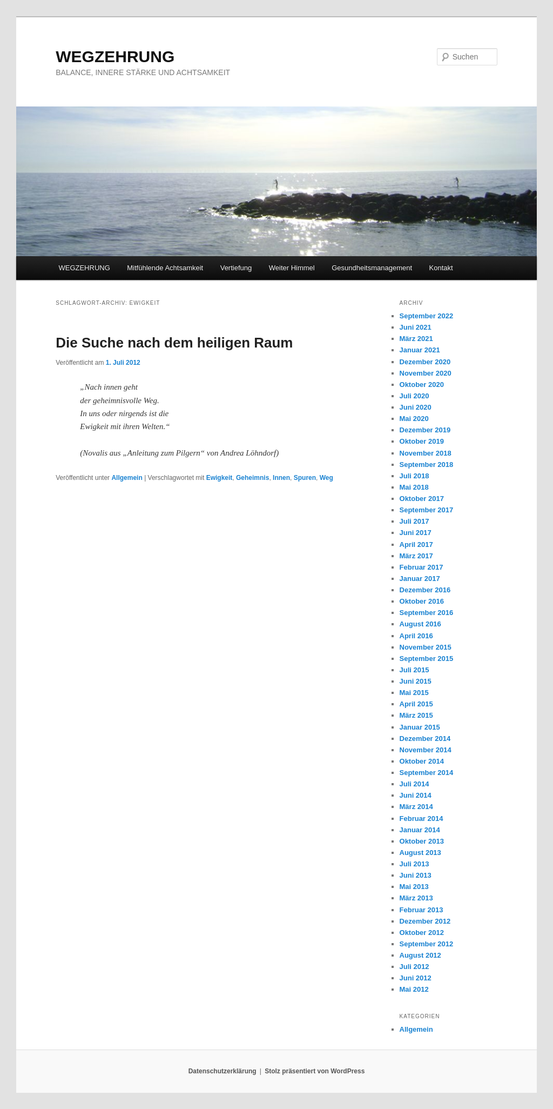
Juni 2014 (415, 795)
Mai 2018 (414, 487)
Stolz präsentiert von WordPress (315, 1071)
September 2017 (427, 510)
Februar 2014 (421, 818)
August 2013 (420, 853)
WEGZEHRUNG (115, 56)
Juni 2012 (415, 978)
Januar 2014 (420, 830)
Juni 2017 (415, 533)
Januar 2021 (420, 350)
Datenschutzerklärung (222, 1071)
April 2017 (416, 544)
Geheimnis (252, 478)
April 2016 (416, 636)
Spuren (305, 478)
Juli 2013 (414, 864)
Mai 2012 (414, 989)
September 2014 (427, 773)
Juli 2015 (414, 670)
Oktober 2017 (422, 499)
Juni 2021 (415, 327)
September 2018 (427, 464)
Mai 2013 (414, 887)
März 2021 (416, 339)
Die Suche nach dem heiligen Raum (174, 343)
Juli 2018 (414, 476)
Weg (326, 478)
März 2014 (416, 807)
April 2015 (416, 704)
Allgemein (126, 478)
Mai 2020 (414, 419)
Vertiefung (236, 268)
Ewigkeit (219, 478)
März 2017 (416, 556)
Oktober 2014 (422, 761)
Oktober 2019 (422, 441)
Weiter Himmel (292, 268)
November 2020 (425, 373)
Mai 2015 (414, 693)
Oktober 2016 (422, 601)
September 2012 (427, 944)
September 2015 (427, 658)
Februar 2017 (421, 567)
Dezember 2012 (425, 921)
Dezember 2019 (425, 430)
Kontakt (441, 268)
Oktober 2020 (422, 384)
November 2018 (425, 453)
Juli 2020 (414, 396)
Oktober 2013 (422, 841)
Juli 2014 (414, 784)
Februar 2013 (421, 910)
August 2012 (420, 955)
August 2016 (420, 624)
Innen (281, 478)
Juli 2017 (414, 521)
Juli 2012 (414, 967)
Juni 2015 (415, 681)
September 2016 (427, 613)
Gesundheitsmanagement (372, 268)
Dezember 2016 (425, 590)
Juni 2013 (415, 875)
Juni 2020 (415, 407)
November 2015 (425, 647)
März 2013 (416, 898)
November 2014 (425, 750)
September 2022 (427, 316)
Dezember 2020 (425, 362)
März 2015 (416, 715)
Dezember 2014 (425, 738)
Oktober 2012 (422, 932)
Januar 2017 (420, 578)
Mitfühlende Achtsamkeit (165, 268)
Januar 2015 (420, 727)
